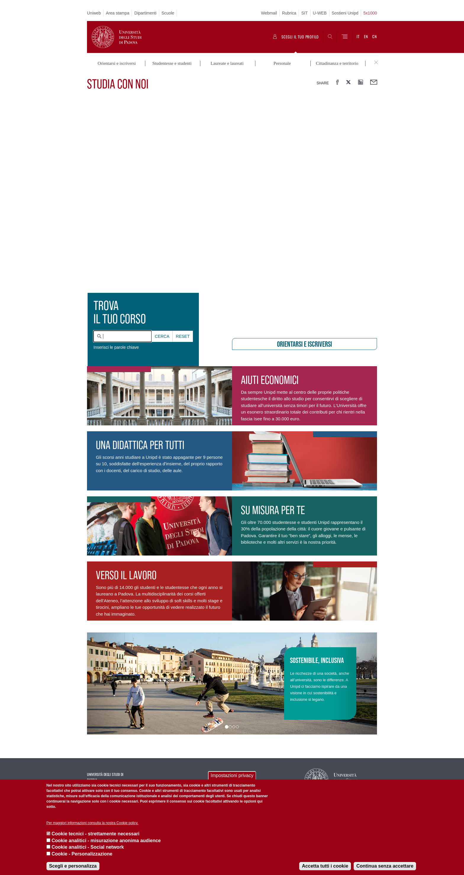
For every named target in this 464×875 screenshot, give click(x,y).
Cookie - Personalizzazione (81, 853)
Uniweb (94, 13)
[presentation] (232, 215)
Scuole (168, 13)
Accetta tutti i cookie (325, 865)
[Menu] (344, 37)
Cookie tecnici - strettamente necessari (95, 833)
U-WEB (320, 13)
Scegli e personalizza (73, 865)
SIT (304, 13)
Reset (183, 336)
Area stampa (117, 13)
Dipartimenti (145, 13)
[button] (108, 683)
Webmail (269, 13)
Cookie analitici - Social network (87, 847)
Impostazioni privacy (232, 775)
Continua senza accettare (384, 865)
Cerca (162, 336)
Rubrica (289, 13)
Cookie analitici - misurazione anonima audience (106, 840)
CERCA (162, 336)
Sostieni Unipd (345, 13)
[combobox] (123, 336)
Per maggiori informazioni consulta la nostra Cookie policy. (92, 823)
